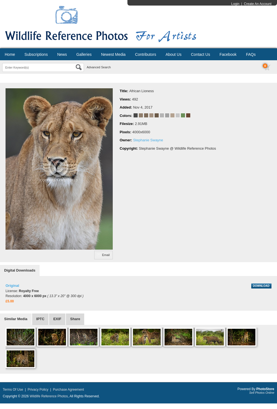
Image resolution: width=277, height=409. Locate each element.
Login (235, 4)
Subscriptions (36, 54)
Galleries (83, 54)
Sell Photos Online (262, 392)
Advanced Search (99, 67)
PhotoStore (265, 389)
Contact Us (200, 54)
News (62, 54)
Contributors (145, 54)
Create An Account (257, 4)
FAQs (251, 54)
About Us (174, 54)
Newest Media (113, 54)
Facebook (227, 54)
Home (10, 54)
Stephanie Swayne (148, 140)
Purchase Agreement (68, 390)
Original (12, 285)
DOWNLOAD (261, 285)
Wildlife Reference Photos (49, 396)
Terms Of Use (13, 390)
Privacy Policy (38, 390)
